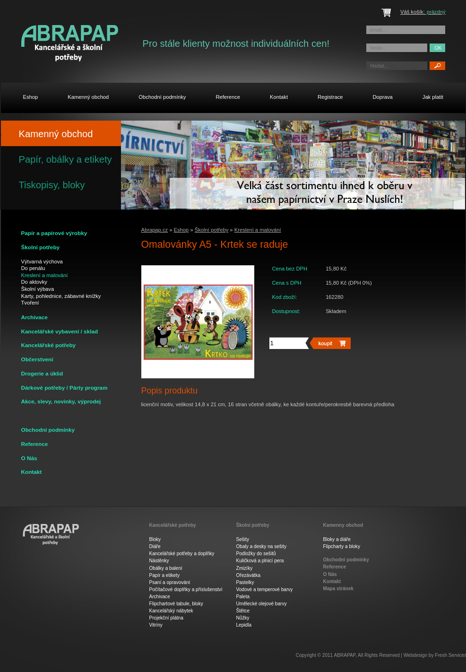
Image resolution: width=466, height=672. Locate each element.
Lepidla (244, 625)
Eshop (181, 230)
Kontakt (31, 472)
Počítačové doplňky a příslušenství (186, 589)
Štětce (243, 610)
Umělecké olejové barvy (261, 603)
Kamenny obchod (343, 525)
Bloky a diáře (337, 539)
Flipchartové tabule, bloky (176, 603)
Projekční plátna (166, 617)
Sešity (242, 539)
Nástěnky (159, 560)
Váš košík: (423, 12)
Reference (34, 444)
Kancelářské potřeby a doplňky (182, 553)
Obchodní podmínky (48, 430)
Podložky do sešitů (256, 553)
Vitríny (156, 625)
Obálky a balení (165, 568)
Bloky (155, 539)
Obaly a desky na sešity (261, 546)
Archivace (159, 596)
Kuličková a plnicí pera (260, 560)
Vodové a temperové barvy (264, 589)
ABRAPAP (344, 655)
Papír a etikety (164, 575)
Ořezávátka (248, 575)
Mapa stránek (338, 588)
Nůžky (243, 617)
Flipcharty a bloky (341, 546)
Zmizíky (244, 568)
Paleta (243, 596)
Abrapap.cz (154, 230)
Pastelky (245, 582)
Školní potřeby (212, 230)
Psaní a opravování (169, 582)
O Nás (29, 458)
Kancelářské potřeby (172, 525)
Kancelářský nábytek (171, 610)
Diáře (155, 546)
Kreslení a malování (257, 230)
